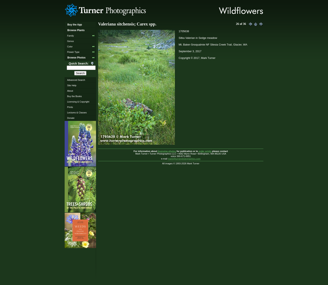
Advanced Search (76, 80)
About (70, 91)
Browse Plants (76, 30)
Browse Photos (76, 57)
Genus (70, 41)
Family (70, 35)
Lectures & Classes (77, 112)
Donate (70, 118)
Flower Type (73, 52)
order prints (205, 151)
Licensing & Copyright (78, 101)
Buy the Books (74, 96)
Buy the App (74, 24)
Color (70, 46)
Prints (70, 107)
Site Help (71, 85)
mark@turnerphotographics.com (184, 158)
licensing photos (167, 151)
